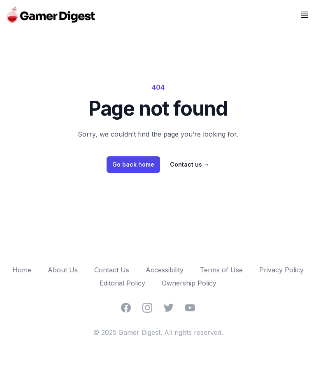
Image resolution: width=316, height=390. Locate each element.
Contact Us (111, 270)
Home (21, 270)
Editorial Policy (122, 283)
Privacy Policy (281, 270)
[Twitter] (169, 308)
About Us (63, 270)
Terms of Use (221, 270)
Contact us (189, 164)
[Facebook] (126, 308)
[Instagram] (147, 308)
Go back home (133, 164)
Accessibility (165, 270)
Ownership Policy (189, 283)
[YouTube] (190, 308)
